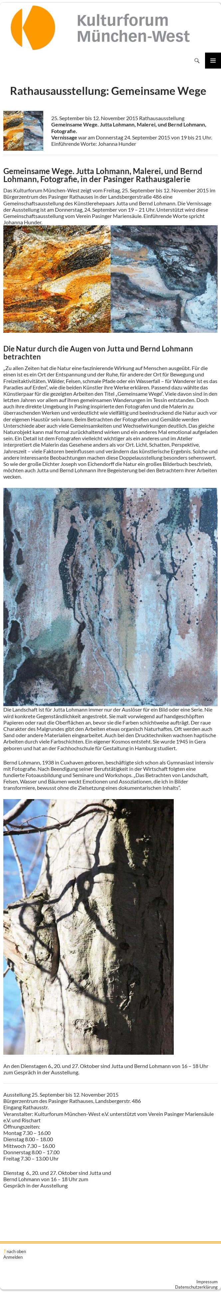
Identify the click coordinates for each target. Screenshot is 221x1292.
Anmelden (13, 1257)
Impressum (207, 1281)
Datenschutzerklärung (196, 1287)
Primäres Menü (213, 61)
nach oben (16, 1251)
